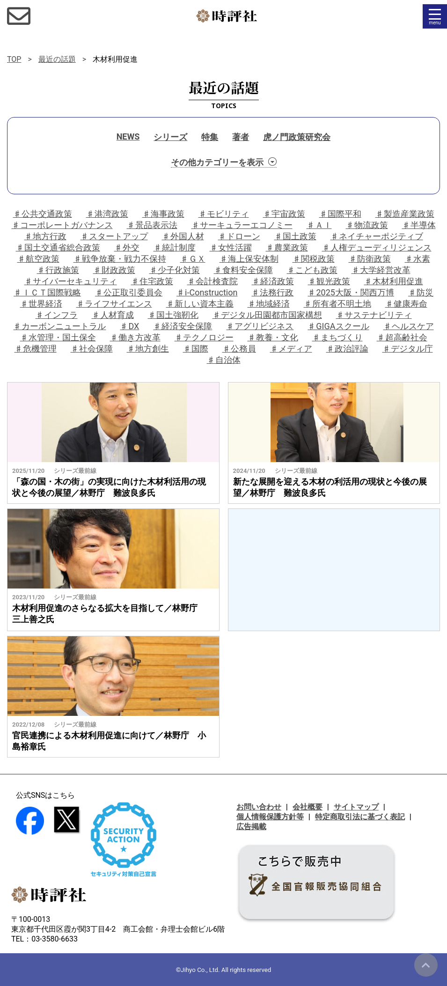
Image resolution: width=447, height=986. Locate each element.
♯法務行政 (272, 292)
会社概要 (307, 806)
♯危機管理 (36, 348)
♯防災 (420, 292)
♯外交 (126, 247)
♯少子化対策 (174, 270)
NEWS (128, 136)
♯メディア (291, 348)
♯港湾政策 (107, 214)
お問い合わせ (258, 806)
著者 (240, 137)
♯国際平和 (340, 214)
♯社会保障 (92, 348)
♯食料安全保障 (243, 270)
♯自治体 (224, 360)
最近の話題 (57, 59)
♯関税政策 (314, 259)
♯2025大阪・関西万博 (351, 292)
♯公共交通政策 (42, 214)
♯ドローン (239, 236)
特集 (209, 137)
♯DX (129, 326)
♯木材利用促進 (393, 281)
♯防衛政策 (370, 259)
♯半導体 (419, 225)
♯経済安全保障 (182, 326)
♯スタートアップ (114, 236)
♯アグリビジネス (259, 326)
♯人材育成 (113, 315)
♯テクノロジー (204, 337)
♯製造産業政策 (404, 214)
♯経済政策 (273, 281)
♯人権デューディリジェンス (377, 247)
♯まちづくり (337, 337)
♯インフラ (57, 315)
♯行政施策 (58, 270)
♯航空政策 (38, 259)
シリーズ (170, 137)
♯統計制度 (175, 247)
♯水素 (417, 259)
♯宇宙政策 (284, 214)
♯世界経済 (41, 304)
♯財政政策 (114, 270)
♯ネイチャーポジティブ (376, 236)
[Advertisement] (333, 570)
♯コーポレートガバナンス (62, 225)
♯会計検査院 (212, 281)
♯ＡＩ (319, 225)
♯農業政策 (287, 247)
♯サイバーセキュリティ (70, 281)
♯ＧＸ (192, 259)
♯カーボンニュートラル (59, 326)
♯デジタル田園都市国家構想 (267, 315)
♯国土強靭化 (173, 315)
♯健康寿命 (406, 304)
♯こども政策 (312, 270)
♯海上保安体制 (249, 259)
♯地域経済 (269, 304)
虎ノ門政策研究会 (296, 137)
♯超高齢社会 (402, 337)
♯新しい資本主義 (200, 304)
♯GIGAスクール (338, 326)
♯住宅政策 (152, 281)
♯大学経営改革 (381, 270)
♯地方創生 (148, 348)
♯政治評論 (347, 348)
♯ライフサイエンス (114, 304)
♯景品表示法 (152, 225)
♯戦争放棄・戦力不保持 (119, 259)
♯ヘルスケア (408, 326)
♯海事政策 (163, 214)
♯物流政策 (367, 225)
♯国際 (195, 348)
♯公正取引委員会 (128, 292)
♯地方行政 (45, 236)
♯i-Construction (206, 292)
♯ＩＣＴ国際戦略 (47, 292)
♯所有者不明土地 (337, 304)
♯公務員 (239, 348)
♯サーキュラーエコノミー (242, 225)
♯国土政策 (295, 236)
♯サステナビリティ (374, 315)
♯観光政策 (329, 281)
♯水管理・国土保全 (58, 337)
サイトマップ (356, 806)
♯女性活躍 (231, 247)
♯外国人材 (183, 236)
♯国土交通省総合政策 (58, 247)
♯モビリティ (223, 214)
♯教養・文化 (273, 337)
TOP (14, 59)
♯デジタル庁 (407, 348)
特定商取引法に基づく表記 (360, 816)
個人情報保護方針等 (270, 816)
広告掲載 (251, 826)
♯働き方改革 (135, 337)
